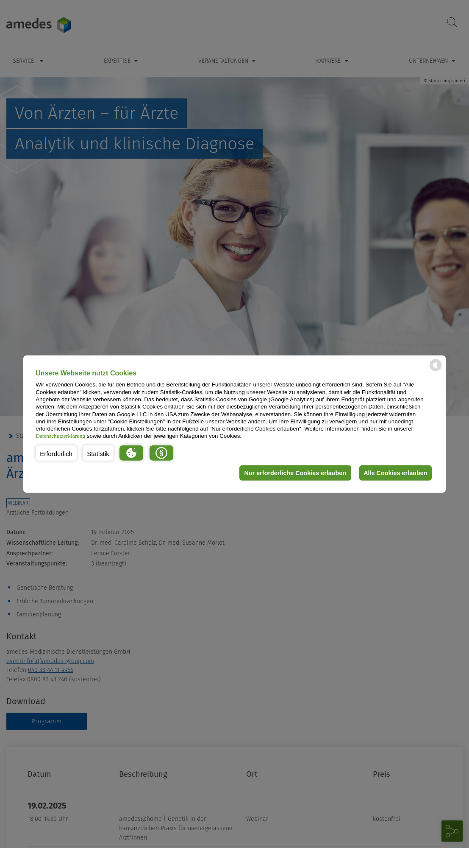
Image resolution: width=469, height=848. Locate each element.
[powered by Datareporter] (435, 370)
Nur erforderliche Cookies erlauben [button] (294, 473)
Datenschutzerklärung (60, 436)
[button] (56, 453)
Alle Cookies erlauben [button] (395, 473)
